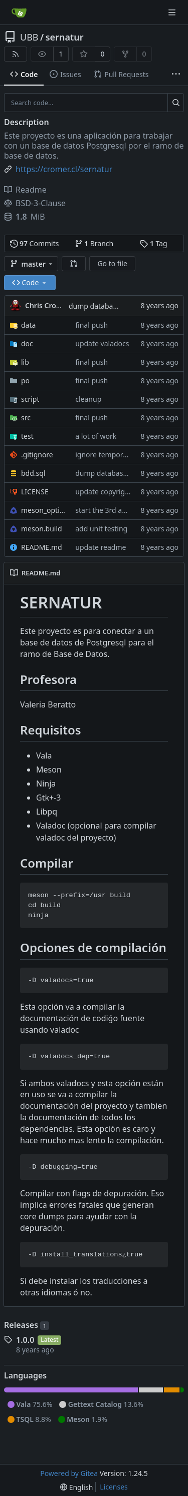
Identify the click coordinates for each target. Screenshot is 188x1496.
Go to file (112, 263)
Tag (153, 243)
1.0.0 (25, 1340)
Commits (34, 243)
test (27, 436)
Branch (94, 243)
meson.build (41, 528)
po (25, 380)
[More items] (176, 75)
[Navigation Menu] (173, 12)
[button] (74, 263)
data (28, 325)
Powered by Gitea (69, 1473)
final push (91, 325)
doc (27, 343)
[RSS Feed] (15, 54)
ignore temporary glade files (121, 454)
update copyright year (111, 491)
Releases (26, 1325)
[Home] (19, 13)
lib (25, 362)
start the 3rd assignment (115, 510)
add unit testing (101, 528)
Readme (25, 190)
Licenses (114, 1486)
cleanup (88, 399)
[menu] (76, 1487)
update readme (100, 547)
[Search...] (175, 102)
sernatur (65, 37)
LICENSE (35, 491)
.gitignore (37, 454)
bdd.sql (33, 473)
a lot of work (95, 436)
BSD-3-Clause (35, 203)
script (30, 399)
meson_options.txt (43, 510)
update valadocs (102, 343)
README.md (41, 547)
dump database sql (100, 306)
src (26, 417)
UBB (29, 37)
